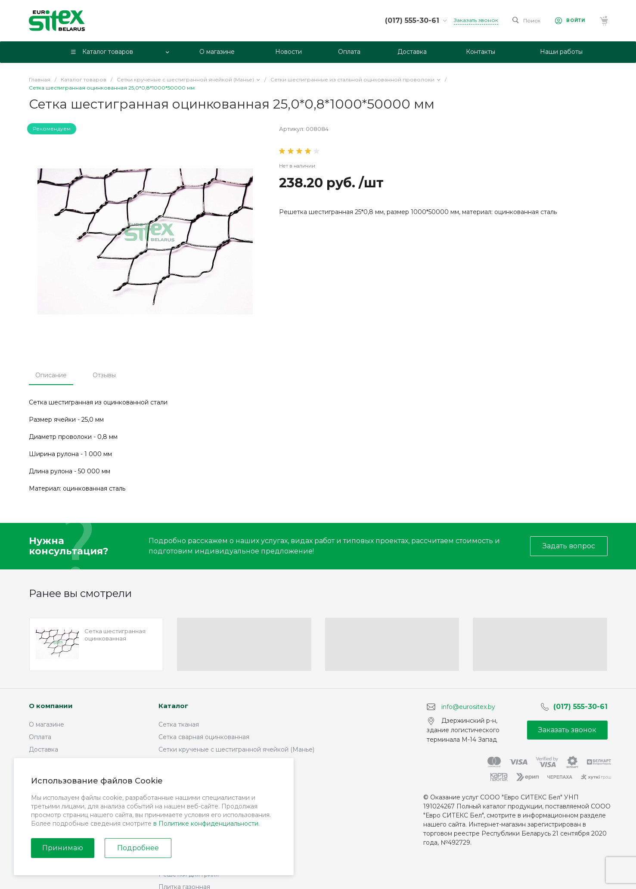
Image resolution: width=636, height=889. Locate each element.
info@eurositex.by (468, 706)
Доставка (43, 749)
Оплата (40, 737)
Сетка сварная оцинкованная (203, 737)
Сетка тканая (178, 724)
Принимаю (62, 848)
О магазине (46, 724)
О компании (51, 706)
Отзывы (104, 375)
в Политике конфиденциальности (205, 823)
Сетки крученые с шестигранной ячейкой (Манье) (236, 749)
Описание (51, 375)
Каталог (173, 706)
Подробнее (138, 848)
